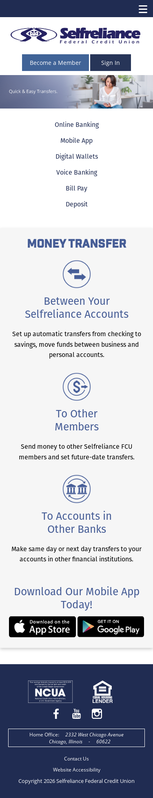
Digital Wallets (76, 156)
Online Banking (77, 125)
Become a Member (55, 62)
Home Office (43, 734)
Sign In (110, 62)
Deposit (77, 204)
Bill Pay (76, 188)
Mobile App (76, 140)
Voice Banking (76, 172)
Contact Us (76, 758)
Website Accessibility (76, 769)
